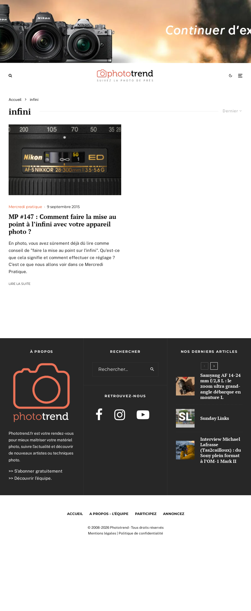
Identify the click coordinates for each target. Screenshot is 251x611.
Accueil (75, 514)
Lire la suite (19, 284)
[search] (152, 369)
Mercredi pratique (25, 206)
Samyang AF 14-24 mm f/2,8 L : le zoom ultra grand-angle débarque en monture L (220, 386)
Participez (145, 514)
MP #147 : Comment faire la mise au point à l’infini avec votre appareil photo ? (62, 224)
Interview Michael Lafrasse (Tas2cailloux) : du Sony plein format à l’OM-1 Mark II (220, 450)
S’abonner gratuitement (38, 471)
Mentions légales (102, 533)
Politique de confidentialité (141, 533)
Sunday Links (214, 418)
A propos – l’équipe (108, 514)
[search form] (120, 369)
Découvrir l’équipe (32, 478)
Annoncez (173, 514)
